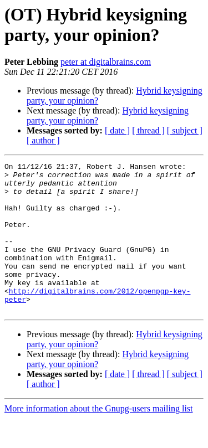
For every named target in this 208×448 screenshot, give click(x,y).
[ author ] (43, 140)
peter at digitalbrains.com (105, 61)
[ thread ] (148, 130)
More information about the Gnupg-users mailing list (98, 438)
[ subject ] (184, 130)
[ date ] (117, 130)
